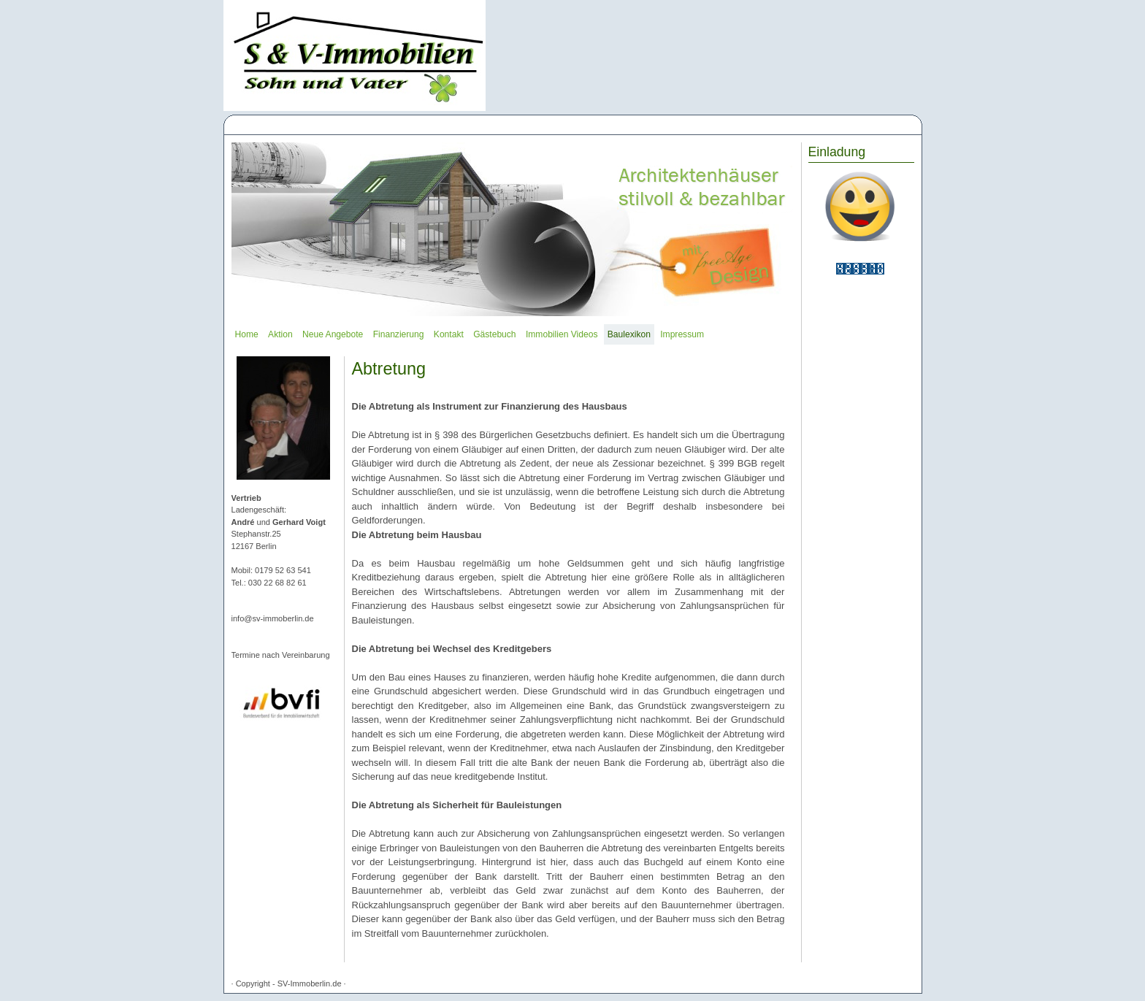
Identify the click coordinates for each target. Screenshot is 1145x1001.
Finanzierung (398, 334)
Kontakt (449, 334)
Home (247, 334)
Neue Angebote (332, 334)
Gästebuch (494, 334)
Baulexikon (629, 334)
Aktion (280, 334)
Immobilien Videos (561, 334)
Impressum (682, 334)
